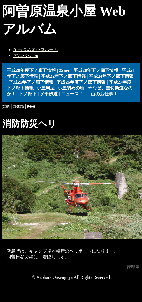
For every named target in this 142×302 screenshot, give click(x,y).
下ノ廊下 (28, 93)
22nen (64, 70)
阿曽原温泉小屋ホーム (35, 49)
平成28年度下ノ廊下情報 (31, 70)
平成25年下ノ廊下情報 (31, 82)
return (18, 106)
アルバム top (25, 55)
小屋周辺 (46, 88)
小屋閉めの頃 (71, 88)
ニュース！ (74, 93)
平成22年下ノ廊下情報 (63, 76)
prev (6, 106)
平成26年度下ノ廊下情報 (81, 82)
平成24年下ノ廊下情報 (111, 76)
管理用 (133, 267)
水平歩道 (49, 93)
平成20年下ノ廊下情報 (96, 70)
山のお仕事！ (104, 93)
